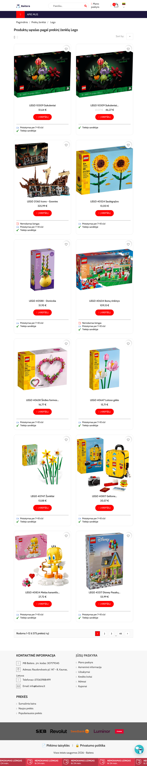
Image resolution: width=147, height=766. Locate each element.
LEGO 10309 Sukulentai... (105, 105)
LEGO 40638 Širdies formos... (42, 400)
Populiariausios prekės (30, 713)
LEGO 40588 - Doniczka (42, 300)
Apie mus (32, 14)
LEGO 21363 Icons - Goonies (42, 201)
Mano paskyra (85, 662)
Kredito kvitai (85, 677)
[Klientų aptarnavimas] (139, 749)
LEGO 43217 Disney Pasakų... (104, 592)
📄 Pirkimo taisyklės (56, 745)
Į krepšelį (42, 117)
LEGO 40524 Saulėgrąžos (104, 201)
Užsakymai (84, 672)
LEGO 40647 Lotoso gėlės (104, 400)
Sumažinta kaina (27, 703)
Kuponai (82, 686)
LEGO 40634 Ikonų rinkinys (104, 300)
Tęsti (127, 633)
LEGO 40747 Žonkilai (42, 496)
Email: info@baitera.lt (30, 686)
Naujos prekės (25, 708)
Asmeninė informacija (89, 667)
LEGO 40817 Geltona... (104, 496)
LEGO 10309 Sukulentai (42, 105)
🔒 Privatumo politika (90, 745)
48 (120, 633)
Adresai (82, 681)
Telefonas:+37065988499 (33, 679)
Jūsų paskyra (86, 655)
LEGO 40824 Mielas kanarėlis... (42, 592)
